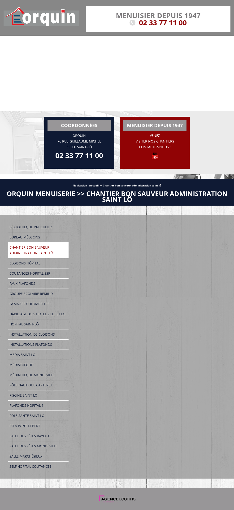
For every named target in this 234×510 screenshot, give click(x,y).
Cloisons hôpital (24, 263)
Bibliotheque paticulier (30, 227)
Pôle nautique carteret (30, 385)
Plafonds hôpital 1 (26, 405)
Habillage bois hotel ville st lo (37, 314)
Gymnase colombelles (29, 304)
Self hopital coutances (30, 466)
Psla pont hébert (24, 426)
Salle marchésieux (25, 456)
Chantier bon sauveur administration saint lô (132, 185)
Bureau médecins (24, 237)
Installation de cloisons (32, 334)
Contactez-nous (154, 147)
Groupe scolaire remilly (31, 293)
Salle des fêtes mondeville (33, 446)
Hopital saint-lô (24, 324)
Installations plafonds (30, 344)
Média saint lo (22, 354)
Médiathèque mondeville (31, 375)
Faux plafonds (22, 283)
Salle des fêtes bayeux (29, 436)
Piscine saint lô (23, 395)
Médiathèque (21, 365)
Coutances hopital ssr (29, 273)
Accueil (94, 185)
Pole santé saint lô (26, 415)
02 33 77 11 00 (163, 22)
